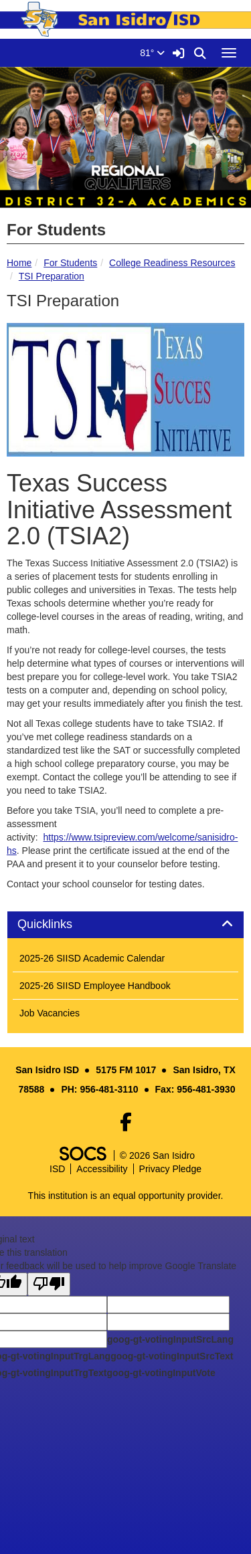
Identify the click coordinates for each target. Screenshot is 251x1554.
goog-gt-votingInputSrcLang (170, 1339)
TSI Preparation (51, 276)
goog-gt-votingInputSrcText (171, 1356)
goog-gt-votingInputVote (160, 1372)
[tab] (125, 924)
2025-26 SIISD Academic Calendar (92, 958)
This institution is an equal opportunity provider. (126, 1195)
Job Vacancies (49, 1013)
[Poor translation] (48, 1284)
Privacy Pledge (170, 1168)
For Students (70, 262)
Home (19, 262)
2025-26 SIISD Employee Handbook (95, 985)
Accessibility (101, 1168)
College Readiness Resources (172, 262)
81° (152, 52)
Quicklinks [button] (59, 924)
